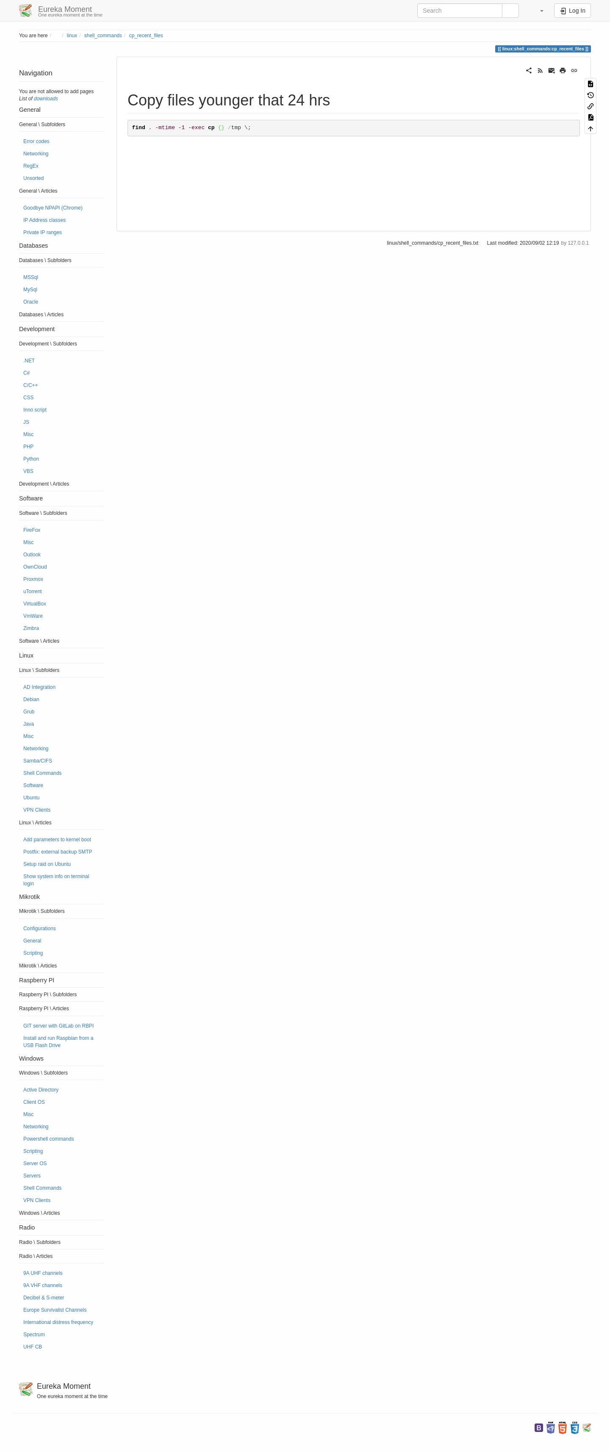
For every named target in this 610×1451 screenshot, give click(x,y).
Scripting (33, 953)
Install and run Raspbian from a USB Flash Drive (58, 1041)
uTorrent (32, 591)
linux (72, 36)
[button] (537, 10)
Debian (31, 699)
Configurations (39, 928)
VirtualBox (34, 604)
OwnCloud (35, 567)
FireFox (31, 530)
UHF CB (32, 1347)
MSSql (30, 277)
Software (33, 785)
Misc (28, 434)
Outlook (32, 555)
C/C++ (30, 385)
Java (28, 724)
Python (31, 459)
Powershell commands (48, 1139)
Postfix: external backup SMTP (57, 852)
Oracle (30, 302)
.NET (29, 361)
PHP (28, 447)
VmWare (33, 616)
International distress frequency (58, 1322)
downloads (46, 99)
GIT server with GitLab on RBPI (58, 1026)
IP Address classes (44, 220)
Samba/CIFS (37, 761)
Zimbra (31, 628)
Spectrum (34, 1335)
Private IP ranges (42, 232)
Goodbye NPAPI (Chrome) (53, 208)
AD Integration (39, 687)
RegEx (31, 166)
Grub (28, 712)
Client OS (34, 1102)
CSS (28, 398)
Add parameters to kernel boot (57, 840)
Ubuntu (31, 798)
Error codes (36, 141)
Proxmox (33, 579)
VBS (28, 471)
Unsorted (33, 178)
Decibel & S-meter (43, 1298)
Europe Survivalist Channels (54, 1310)
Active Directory (40, 1090)
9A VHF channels (42, 1285)
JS (26, 422)
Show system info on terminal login (56, 880)
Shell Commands (42, 773)
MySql (30, 290)
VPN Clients (36, 810)
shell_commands (103, 36)
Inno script (35, 410)
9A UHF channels (43, 1273)
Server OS (35, 1163)
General (32, 941)
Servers (32, 1176)
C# (26, 373)
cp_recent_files (146, 36)
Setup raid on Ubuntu (47, 864)
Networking (35, 154)
